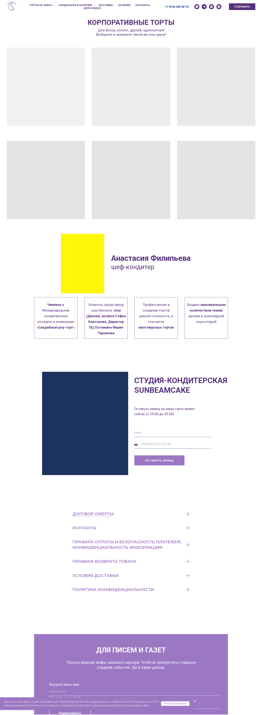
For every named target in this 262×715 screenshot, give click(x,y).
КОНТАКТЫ (143, 5)
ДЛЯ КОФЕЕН (92, 8)
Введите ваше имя (64, 684)
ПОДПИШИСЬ (242, 6)
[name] (172, 433)
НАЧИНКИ (124, 5)
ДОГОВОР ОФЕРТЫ (93, 513)
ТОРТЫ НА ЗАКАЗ (40, 5)
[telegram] (204, 6)
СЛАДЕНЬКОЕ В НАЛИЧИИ (75, 5)
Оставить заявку (159, 460)
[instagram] (211, 6)
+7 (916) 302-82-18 (176, 6)
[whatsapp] (196, 6)
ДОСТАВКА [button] (106, 5)
